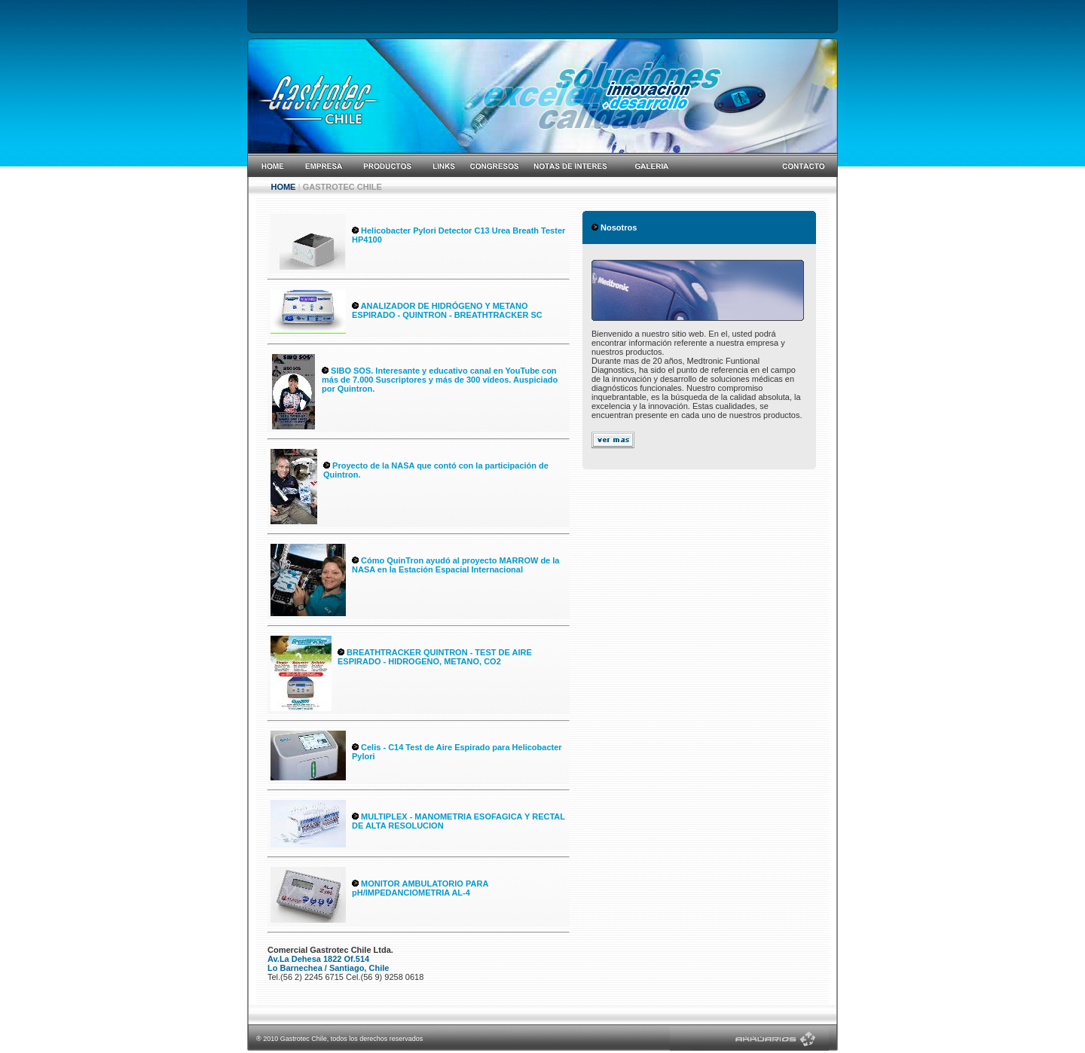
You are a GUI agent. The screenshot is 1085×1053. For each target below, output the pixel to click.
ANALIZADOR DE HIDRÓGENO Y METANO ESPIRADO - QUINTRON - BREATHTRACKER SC (447, 310)
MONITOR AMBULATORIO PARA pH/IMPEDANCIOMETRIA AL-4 (420, 888)
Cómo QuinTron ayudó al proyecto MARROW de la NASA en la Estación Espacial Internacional (455, 565)
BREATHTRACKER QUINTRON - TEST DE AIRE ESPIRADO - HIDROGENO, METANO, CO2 (435, 657)
